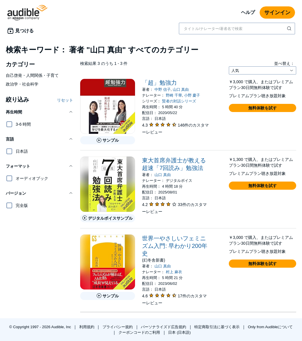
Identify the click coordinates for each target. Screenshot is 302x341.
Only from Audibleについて (270, 327)
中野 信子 (162, 89)
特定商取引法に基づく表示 (217, 327)
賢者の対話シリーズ (179, 101)
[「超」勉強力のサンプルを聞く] (107, 140)
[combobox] (237, 28)
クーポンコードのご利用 (139, 332)
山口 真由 (181, 89)
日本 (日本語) (179, 332)
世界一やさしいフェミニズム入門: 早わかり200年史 (174, 246)
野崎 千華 (174, 95)
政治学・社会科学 (22, 84)
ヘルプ (248, 12)
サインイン (277, 12)
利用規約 (87, 327)
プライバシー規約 (118, 327)
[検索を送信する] (290, 28)
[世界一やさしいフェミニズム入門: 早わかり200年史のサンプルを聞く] (107, 296)
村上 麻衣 (174, 272)
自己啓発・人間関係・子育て (32, 75)
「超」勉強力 (159, 82)
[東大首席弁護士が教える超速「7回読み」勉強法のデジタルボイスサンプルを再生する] (107, 218)
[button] (39, 112)
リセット (65, 100)
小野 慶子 (192, 95)
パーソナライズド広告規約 (164, 327)
